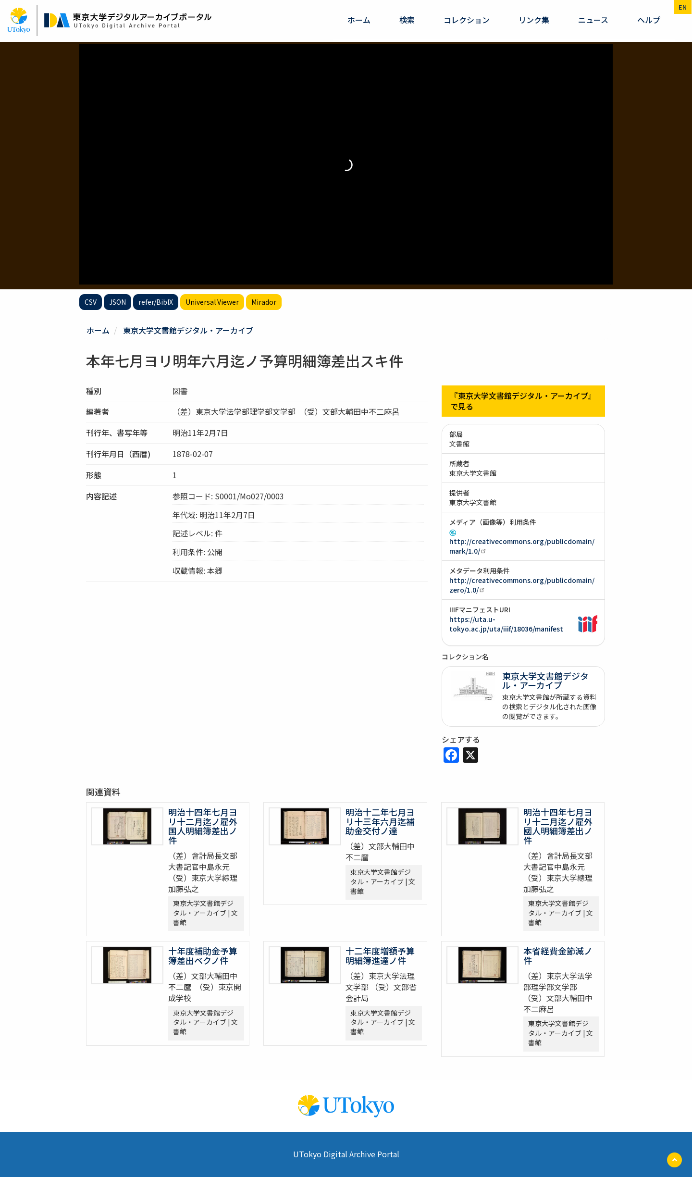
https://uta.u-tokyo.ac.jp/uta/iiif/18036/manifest (506, 623)
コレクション (467, 19)
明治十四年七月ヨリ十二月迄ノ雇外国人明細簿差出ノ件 (202, 825)
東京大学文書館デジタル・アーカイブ (188, 330)
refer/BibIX (155, 302)
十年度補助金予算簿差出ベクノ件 (202, 955)
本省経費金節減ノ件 (558, 955)
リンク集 (534, 19)
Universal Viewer (212, 302)
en (683, 7)
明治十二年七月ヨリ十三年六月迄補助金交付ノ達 (380, 821)
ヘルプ (648, 19)
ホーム (359, 19)
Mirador (263, 302)
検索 (407, 19)
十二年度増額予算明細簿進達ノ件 (380, 955)
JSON (117, 302)
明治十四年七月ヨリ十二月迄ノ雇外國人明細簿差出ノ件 (558, 825)
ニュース (593, 19)
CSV (91, 302)
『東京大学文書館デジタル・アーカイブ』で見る (523, 401)
